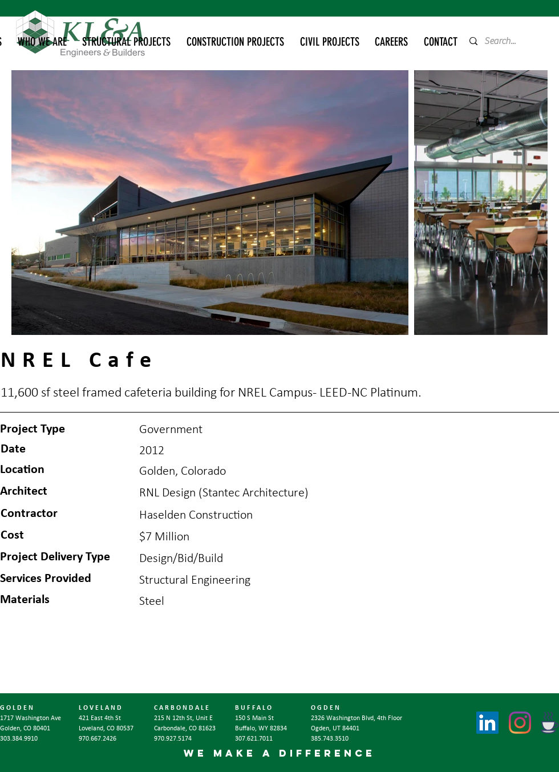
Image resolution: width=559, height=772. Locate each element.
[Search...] (504, 41)
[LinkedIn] (487, 723)
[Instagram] (520, 723)
